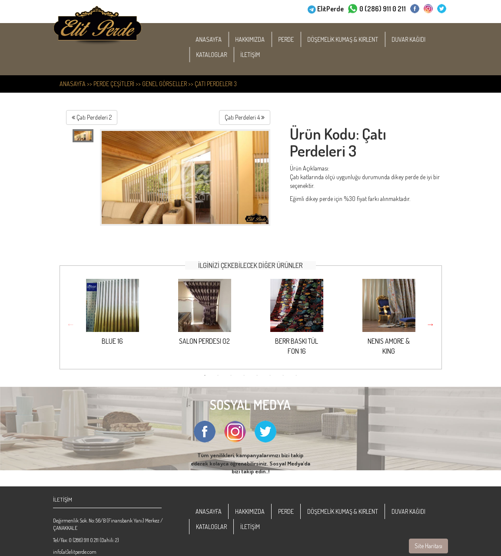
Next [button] (430, 324)
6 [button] (270, 375)
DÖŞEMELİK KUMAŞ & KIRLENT (348, 39)
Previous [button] (70, 324)
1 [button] (205, 375)
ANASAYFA (214, 39)
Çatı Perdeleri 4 (245, 117)
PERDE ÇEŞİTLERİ (113, 83)
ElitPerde (330, 8)
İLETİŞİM (255, 54)
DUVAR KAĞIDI (414, 39)
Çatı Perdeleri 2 (92, 117)
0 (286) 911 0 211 (382, 8)
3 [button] (231, 375)
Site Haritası (428, 545)
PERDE (291, 39)
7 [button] (283, 375)
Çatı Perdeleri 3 (216, 83)
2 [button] (218, 375)
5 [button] (257, 375)
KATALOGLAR (217, 54)
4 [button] (244, 375)
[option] (113, 319)
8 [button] (296, 375)
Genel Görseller (164, 83)
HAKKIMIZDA (255, 39)
